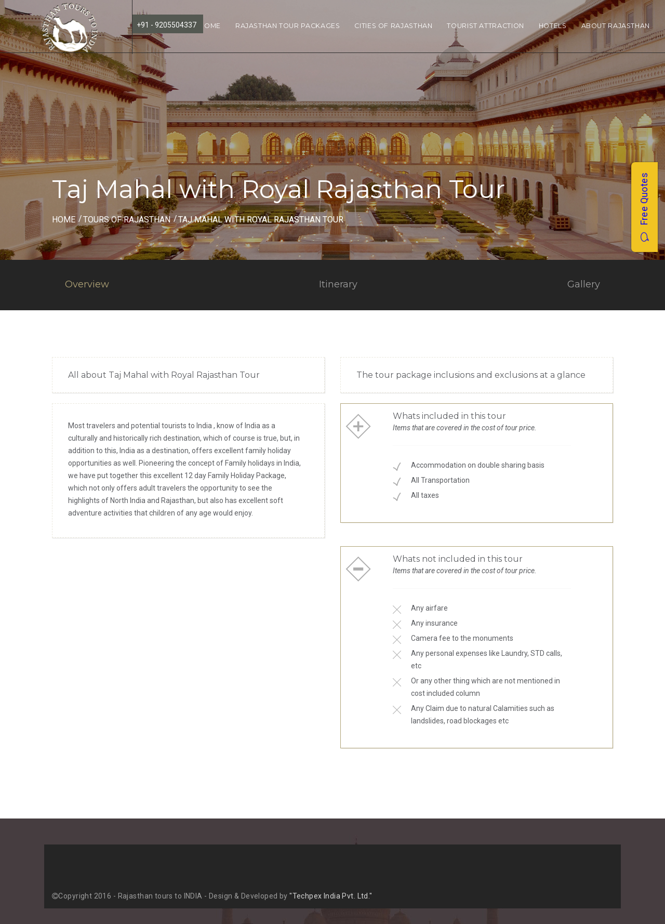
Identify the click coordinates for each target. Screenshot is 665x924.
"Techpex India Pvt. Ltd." (331, 896)
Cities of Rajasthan (393, 26)
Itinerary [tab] (338, 284)
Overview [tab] (87, 284)
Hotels (553, 26)
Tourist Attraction (485, 26)
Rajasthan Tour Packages (287, 26)
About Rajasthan (615, 26)
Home (210, 26)
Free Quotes (644, 207)
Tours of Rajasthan (126, 220)
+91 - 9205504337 (166, 25)
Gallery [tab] (583, 284)
